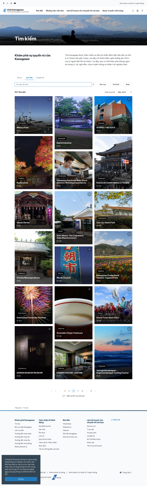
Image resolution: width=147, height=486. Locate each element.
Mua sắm (42, 446)
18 (82, 391)
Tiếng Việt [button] (125, 472)
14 (65, 391)
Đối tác (43, 472)
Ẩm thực (42, 433)
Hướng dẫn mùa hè (22, 437)
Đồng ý (21, 479)
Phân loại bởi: (110, 92)
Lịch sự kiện (19, 430)
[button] (137, 11)
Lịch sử (41, 436)
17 (78, 391)
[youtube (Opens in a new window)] (15, 3)
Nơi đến (29, 78)
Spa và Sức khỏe (45, 439)
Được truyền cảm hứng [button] (112, 11)
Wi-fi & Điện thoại (93, 439)
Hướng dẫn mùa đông (23, 443)
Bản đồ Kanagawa (70, 433)
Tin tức (17, 424)
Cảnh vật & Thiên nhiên (48, 442)
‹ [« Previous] (51, 391)
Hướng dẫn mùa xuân (23, 433)
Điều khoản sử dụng (57, 472)
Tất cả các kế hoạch (94, 446)
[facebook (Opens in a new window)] (3, 3)
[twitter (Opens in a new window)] (7, 3)
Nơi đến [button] (39, 11)
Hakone (66, 430)
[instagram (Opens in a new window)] (11, 3)
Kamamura (67, 427)
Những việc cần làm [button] (55, 11)
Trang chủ (18, 408)
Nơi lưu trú (91, 426)
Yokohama (67, 424)
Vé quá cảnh (91, 433)
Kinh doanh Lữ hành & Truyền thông (132, 3)
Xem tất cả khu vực (70, 437)
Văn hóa (42, 429)
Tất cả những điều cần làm (49, 449)
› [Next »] (95, 391)
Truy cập (90, 429)
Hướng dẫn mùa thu (22, 440)
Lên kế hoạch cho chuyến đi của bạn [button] (83, 11)
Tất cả (19, 78)
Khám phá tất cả (21, 447)
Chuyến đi (40, 78)
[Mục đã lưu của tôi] (142, 11)
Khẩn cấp (90, 442)
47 (91, 391)
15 (69, 391)
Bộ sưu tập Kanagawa (23, 427)
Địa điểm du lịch (45, 426)
